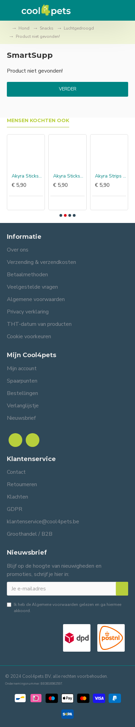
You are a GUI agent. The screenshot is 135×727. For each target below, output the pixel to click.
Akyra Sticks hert (27, 176)
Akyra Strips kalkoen (110, 176)
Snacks (46, 28)
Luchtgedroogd (79, 28)
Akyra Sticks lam (68, 176)
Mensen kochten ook (38, 121)
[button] (61, 215)
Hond (24, 28)
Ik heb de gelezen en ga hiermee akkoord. (64, 607)
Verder (67, 89)
